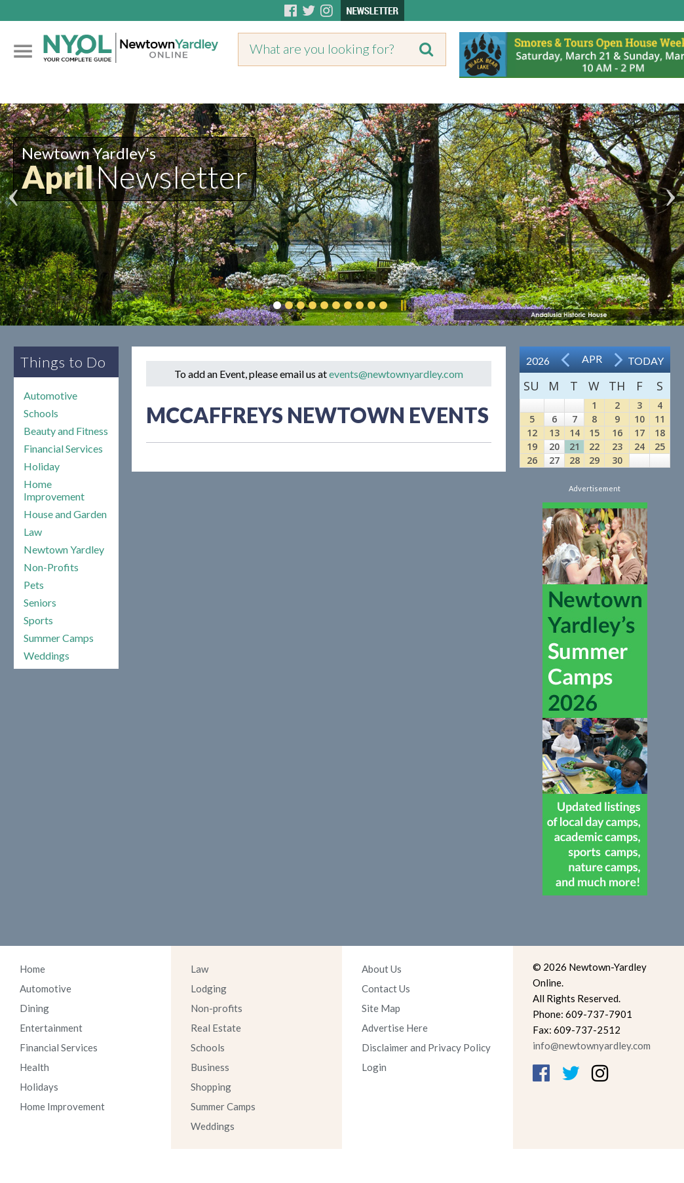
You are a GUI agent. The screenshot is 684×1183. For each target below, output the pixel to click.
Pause (403, 305)
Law (33, 531)
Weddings (46, 655)
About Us (382, 969)
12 (532, 432)
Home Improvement (54, 490)
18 (660, 432)
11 (660, 419)
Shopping (211, 1087)
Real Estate (216, 1028)
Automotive (50, 395)
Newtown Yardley (64, 549)
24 (639, 446)
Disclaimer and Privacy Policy (426, 1047)
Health (34, 1067)
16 (617, 432)
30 (617, 460)
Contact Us (386, 988)
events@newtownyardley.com (396, 373)
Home (32, 969)
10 (639, 419)
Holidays (39, 1087)
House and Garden (65, 514)
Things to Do (63, 362)
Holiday (42, 466)
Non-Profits (51, 567)
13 (554, 432)
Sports (38, 620)
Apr (592, 358)
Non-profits (216, 1008)
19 (532, 446)
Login (374, 1067)
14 (574, 432)
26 (532, 460)
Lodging (209, 988)
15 (594, 432)
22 (594, 446)
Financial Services (63, 448)
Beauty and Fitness (66, 430)
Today (646, 360)
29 (594, 460)
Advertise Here (395, 1028)
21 (574, 446)
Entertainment (51, 1028)
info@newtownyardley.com (592, 1045)
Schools (41, 413)
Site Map (381, 1008)
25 (660, 446)
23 (617, 446)
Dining (34, 1008)
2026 (538, 360)
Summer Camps (59, 637)
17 (639, 432)
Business (210, 1067)
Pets (34, 584)
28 (574, 460)
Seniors (40, 602)
